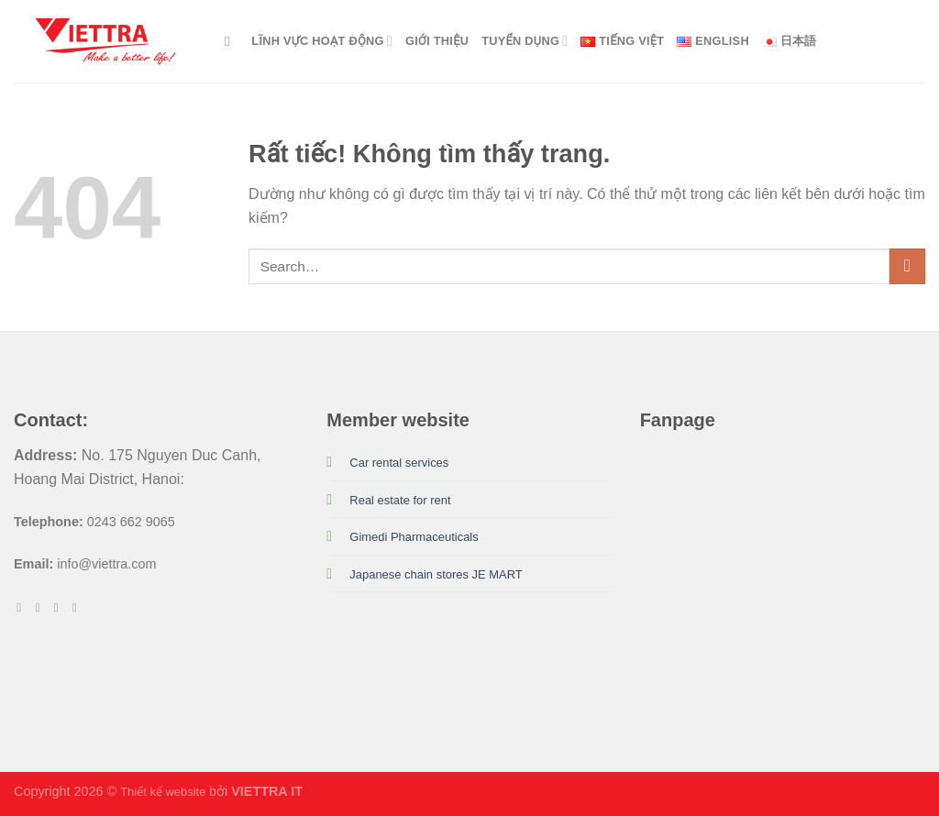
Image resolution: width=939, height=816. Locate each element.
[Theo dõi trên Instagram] (42, 607)
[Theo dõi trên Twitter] (60, 607)
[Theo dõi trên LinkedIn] (78, 607)
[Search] (231, 41)
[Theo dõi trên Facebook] (22, 607)
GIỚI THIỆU (437, 41)
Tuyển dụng (524, 41)
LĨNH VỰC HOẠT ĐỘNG (321, 41)
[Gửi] (907, 266)
